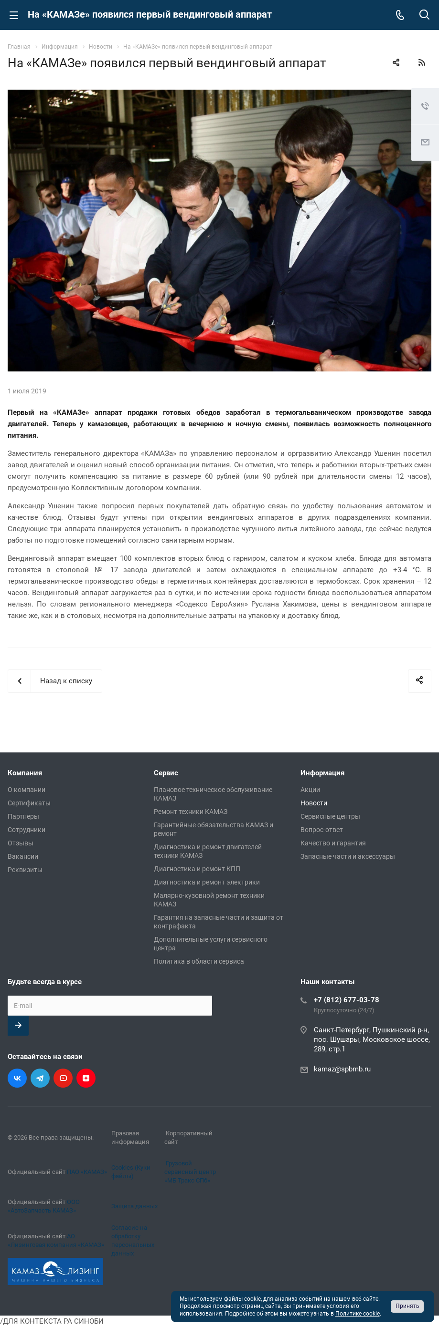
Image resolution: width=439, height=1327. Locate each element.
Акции (310, 789)
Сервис (166, 773)
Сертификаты (29, 803)
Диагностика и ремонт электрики (207, 882)
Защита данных (134, 1206)
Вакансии (23, 856)
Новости (313, 803)
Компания (25, 773)
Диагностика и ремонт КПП (197, 869)
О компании (26, 789)
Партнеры (23, 816)
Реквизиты (25, 870)
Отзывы (20, 843)
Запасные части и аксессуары (347, 856)
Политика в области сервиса (199, 961)
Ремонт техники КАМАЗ (190, 811)
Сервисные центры (330, 816)
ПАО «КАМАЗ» (87, 1171)
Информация (322, 773)
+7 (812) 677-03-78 (346, 1000)
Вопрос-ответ (321, 829)
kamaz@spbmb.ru (342, 1069)
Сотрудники (26, 829)
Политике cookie (357, 1313)
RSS (421, 62)
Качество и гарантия (333, 843)
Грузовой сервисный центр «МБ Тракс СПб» (190, 1172)
